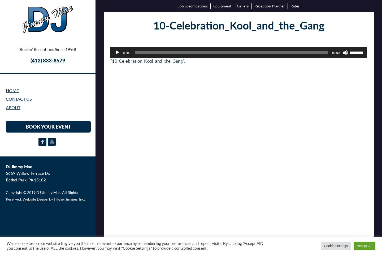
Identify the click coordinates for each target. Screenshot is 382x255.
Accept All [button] (364, 246)
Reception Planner (269, 6)
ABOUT (13, 107)
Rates (294, 6)
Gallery (243, 6)
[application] (238, 52)
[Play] (117, 52)
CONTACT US (19, 99)
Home (12, 90)
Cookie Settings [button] (336, 246)
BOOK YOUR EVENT (48, 127)
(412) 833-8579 (48, 60)
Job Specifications (193, 6)
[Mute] (345, 52)
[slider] (231, 52)
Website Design (35, 199)
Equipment (222, 6)
